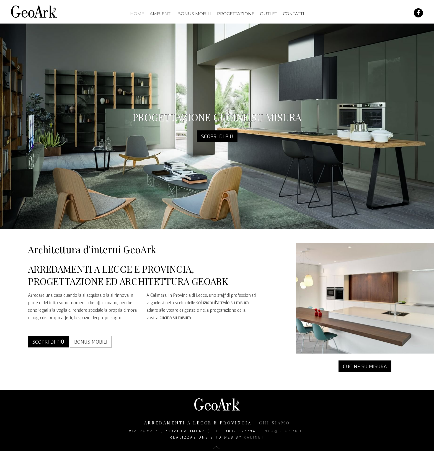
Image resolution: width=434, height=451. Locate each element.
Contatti (293, 13)
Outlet (268, 13)
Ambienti (161, 13)
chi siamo (274, 423)
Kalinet (254, 437)
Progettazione (235, 13)
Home (137, 13)
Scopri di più (217, 136)
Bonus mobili (194, 13)
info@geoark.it (284, 431)
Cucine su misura (365, 366)
